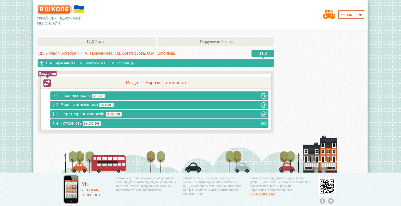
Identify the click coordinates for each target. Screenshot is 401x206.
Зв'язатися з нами (262, 193)
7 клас (96, 41)
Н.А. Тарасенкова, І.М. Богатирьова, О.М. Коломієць (90, 63)
